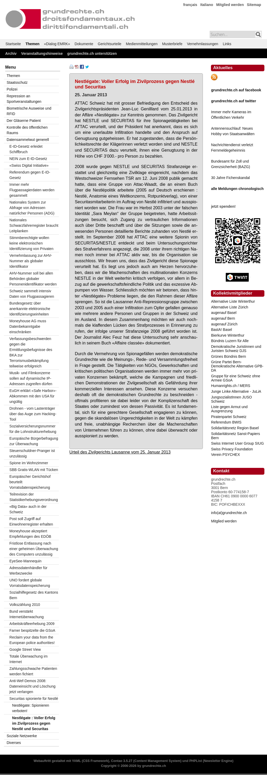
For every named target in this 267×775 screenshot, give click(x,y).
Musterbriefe (172, 44)
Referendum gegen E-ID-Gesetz (29, 175)
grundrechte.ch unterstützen (92, 53)
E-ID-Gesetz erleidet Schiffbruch (26, 149)
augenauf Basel (223, 313)
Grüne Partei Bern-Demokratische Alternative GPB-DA (237, 366)
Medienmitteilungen (141, 44)
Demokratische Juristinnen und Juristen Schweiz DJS (236, 348)
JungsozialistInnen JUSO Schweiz (231, 399)
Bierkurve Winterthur (227, 335)
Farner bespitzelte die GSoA (32, 630)
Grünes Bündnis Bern (228, 356)
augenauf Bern (223, 318)
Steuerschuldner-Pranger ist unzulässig (32, 453)
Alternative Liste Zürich (229, 307)
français (190, 5)
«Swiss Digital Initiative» (28, 165)
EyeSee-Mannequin (25, 561)
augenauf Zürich (224, 324)
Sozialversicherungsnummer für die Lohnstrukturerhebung (32, 429)
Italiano (206, 5)
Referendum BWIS (226, 422)
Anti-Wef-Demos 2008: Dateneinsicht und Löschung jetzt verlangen (32, 686)
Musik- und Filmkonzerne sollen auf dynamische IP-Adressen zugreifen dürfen (30, 378)
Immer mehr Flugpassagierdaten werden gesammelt (31, 190)
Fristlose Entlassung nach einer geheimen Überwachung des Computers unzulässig (33, 548)
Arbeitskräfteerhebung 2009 (31, 624)
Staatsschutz (17, 82)
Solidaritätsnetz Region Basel (235, 428)
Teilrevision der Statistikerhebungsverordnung (33, 497)
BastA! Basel (221, 329)
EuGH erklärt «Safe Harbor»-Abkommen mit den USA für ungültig (33, 396)
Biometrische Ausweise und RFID (29, 111)
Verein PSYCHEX (225, 454)
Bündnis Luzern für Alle (229, 341)
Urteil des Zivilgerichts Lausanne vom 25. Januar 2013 (120, 452)
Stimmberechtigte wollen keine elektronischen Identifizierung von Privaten (31, 243)
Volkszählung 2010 (24, 605)
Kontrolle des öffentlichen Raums (27, 130)
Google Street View (25, 649)
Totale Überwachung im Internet (28, 659)
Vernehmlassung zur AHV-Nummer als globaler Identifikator (30, 261)
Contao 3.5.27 (121, 761)
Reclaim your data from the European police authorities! (32, 640)
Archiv (11, 53)
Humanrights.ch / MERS (230, 386)
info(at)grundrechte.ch (229, 513)
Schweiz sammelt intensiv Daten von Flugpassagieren (31, 294)
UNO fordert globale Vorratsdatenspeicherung (29, 583)
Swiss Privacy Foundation (232, 449)
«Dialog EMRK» (57, 44)
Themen (33, 44)
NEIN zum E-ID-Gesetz (28, 159)
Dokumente (84, 44)
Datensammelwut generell (28, 140)
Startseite (13, 44)
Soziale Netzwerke (22, 736)
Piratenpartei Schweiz (228, 417)
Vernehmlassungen (202, 44)
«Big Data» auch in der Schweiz (27, 509)
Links (227, 44)
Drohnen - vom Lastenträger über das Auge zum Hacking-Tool (32, 413)
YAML (76, 761)
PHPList (195, 761)
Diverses (14, 743)
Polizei (12, 89)
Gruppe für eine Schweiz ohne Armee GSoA (235, 378)
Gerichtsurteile (109, 44)
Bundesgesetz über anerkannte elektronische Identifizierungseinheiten (29, 308)
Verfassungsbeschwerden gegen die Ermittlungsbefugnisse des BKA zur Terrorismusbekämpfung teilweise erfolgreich (30, 352)
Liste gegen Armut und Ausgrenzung (229, 409)
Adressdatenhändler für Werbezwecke (28, 570)
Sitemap (254, 5)
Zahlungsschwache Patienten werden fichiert (33, 671)
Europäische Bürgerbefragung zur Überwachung (33, 441)
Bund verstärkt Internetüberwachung (26, 614)
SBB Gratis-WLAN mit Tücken (33, 470)
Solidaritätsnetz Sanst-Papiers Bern (235, 436)
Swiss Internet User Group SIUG (237, 443)
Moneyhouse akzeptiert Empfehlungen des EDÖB (30, 534)
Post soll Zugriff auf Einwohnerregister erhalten (31, 521)
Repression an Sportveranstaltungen (24, 99)
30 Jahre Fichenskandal (230, 178)
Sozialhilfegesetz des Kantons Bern (33, 595)
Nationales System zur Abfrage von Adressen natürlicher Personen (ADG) (31, 207)
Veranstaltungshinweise (42, 53)
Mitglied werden (230, 5)
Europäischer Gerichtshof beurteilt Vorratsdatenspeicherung (30, 482)
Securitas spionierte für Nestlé (33, 698)
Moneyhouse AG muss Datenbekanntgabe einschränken (27, 326)
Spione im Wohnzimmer (28, 463)
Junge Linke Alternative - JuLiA (236, 391)
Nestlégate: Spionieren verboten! (30, 708)
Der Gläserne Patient (24, 120)
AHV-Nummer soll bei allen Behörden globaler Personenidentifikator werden (33, 278)
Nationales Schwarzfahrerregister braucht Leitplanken (33, 225)
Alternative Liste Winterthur (233, 301)
